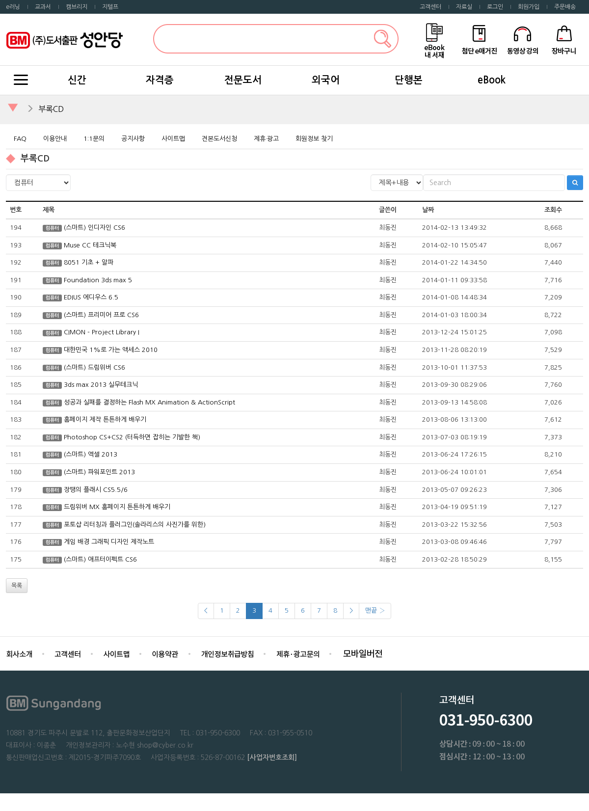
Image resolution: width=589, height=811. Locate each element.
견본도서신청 (219, 138)
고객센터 (430, 7)
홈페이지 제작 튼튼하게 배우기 (105, 419)
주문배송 (565, 7)
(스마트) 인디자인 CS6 (94, 227)
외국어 (326, 80)
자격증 (160, 80)
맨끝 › (375, 610)
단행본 (409, 80)
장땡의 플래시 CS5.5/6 (96, 490)
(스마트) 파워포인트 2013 (99, 472)
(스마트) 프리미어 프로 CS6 (101, 315)
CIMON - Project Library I (101, 332)
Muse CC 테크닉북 (90, 245)
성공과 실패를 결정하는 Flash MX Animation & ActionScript (149, 402)
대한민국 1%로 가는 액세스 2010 (111, 350)
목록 (16, 586)
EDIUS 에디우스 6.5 (91, 297)
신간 (77, 80)
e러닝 (13, 7)
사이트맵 (173, 138)
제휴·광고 (266, 138)
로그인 (495, 7)
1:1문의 (94, 138)
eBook (492, 80)
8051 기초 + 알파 (88, 262)
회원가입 (528, 7)
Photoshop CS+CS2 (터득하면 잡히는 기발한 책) (132, 437)
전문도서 (243, 80)
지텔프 (110, 7)
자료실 (464, 7)
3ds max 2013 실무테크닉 (101, 384)
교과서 (43, 7)
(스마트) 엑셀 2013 (90, 454)
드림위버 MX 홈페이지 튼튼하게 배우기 (117, 507)
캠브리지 (76, 7)
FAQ (20, 138)
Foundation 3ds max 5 (98, 280)
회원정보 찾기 (314, 138)
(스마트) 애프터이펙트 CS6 (100, 559)
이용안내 (55, 138)
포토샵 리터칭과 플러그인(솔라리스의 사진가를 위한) (135, 524)
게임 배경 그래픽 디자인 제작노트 (109, 542)
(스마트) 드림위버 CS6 (94, 367)
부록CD (51, 109)
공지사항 (133, 138)
